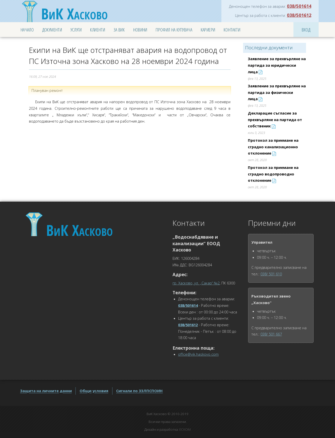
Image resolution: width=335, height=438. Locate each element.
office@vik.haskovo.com (198, 354)
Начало (27, 29)
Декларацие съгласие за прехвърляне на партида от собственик (275, 119)
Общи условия (94, 390)
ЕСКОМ (185, 429)
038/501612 (299, 15)
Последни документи (269, 47)
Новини (140, 29)
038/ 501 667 (271, 334)
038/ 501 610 (271, 273)
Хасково (74, 14)
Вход (306, 29)
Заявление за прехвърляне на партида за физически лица (277, 92)
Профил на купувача (174, 29)
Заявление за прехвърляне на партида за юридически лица (277, 65)
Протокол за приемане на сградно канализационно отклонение (273, 147)
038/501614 (299, 6)
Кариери (208, 29)
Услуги (76, 29)
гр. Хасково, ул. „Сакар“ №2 (196, 282)
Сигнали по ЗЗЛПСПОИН (139, 390)
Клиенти (97, 29)
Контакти (232, 29)
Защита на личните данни (46, 390)
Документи (52, 29)
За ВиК (119, 29)
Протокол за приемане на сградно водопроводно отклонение (273, 174)
